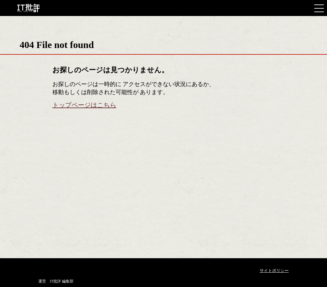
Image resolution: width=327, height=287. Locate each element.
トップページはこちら (84, 104)
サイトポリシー (274, 270)
